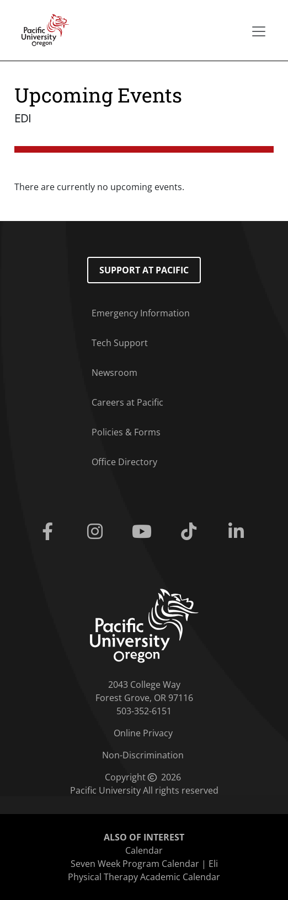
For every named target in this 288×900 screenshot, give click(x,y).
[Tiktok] (191, 531)
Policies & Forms (126, 432)
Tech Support (120, 343)
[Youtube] (143, 531)
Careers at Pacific (127, 402)
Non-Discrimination (143, 755)
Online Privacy (143, 733)
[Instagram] (96, 531)
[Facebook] (50, 531)
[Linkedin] (238, 531)
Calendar (144, 850)
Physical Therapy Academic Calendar (144, 877)
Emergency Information (141, 313)
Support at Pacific (144, 270)
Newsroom (114, 373)
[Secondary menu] (259, 31)
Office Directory (124, 462)
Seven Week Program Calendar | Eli (144, 864)
